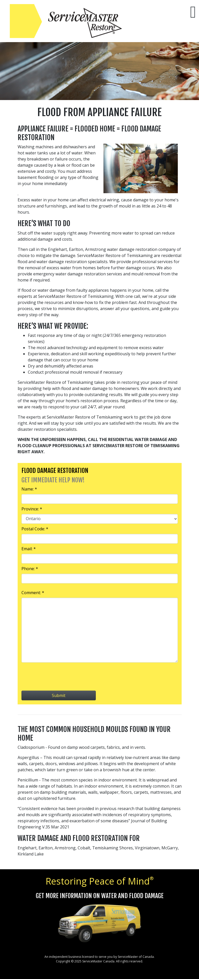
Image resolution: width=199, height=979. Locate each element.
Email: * (28, 549)
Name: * (29, 489)
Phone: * (29, 568)
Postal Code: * (34, 529)
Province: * (31, 509)
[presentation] (99, 677)
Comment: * (32, 592)
